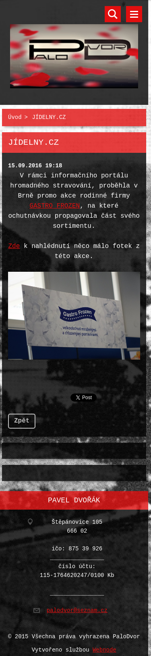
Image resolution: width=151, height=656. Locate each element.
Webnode (104, 645)
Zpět (21, 417)
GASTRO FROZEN (54, 204)
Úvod (15, 116)
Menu (134, 14)
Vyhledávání (113, 14)
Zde (14, 244)
